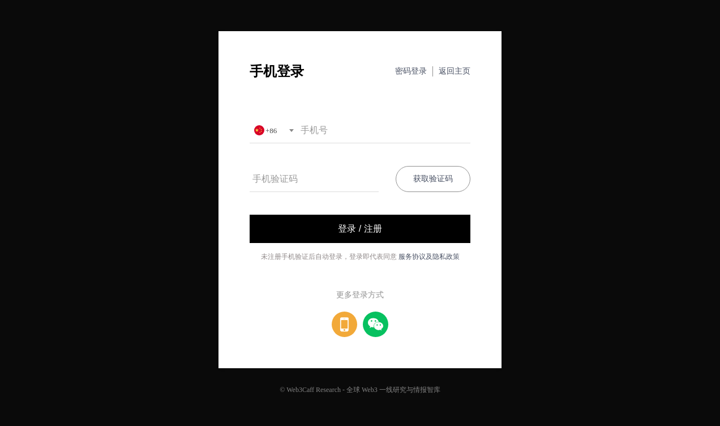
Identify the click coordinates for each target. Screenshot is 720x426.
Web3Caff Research (313, 390)
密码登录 (411, 71)
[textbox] (274, 130)
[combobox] (274, 130)
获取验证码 (433, 178)
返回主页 (454, 71)
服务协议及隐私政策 (429, 257)
